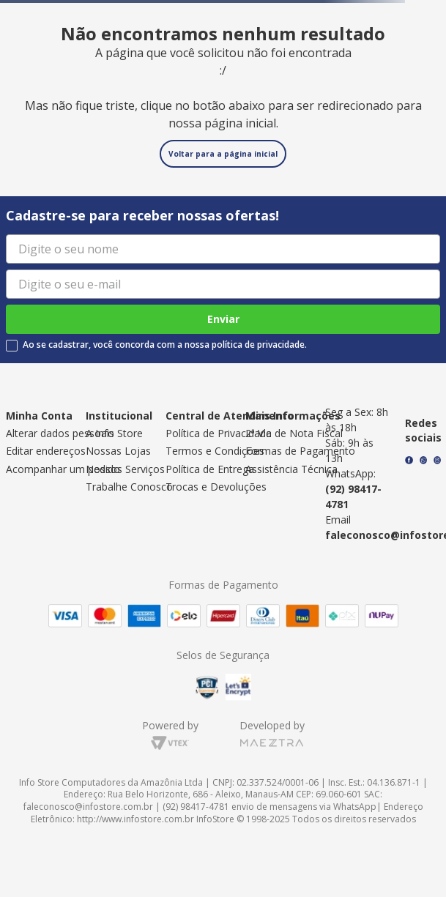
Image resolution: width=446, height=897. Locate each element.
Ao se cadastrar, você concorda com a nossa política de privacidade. (165, 345)
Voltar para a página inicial (223, 154)
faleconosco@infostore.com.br (88, 806)
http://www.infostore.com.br (135, 819)
